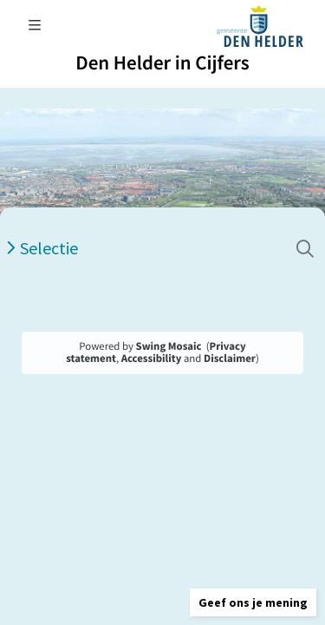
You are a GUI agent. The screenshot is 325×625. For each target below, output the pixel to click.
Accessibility (151, 358)
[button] (253, 602)
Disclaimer (230, 358)
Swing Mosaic (169, 346)
